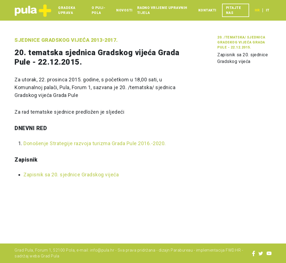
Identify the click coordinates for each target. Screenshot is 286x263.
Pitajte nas (233, 10)
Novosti (124, 10)
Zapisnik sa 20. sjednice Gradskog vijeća (71, 174)
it (267, 10)
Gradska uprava (66, 10)
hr (257, 10)
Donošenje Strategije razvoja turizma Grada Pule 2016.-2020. (94, 143)
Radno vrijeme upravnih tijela (162, 10)
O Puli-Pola (99, 10)
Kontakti (207, 10)
